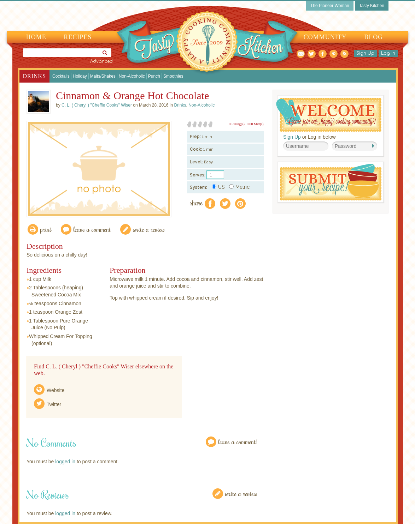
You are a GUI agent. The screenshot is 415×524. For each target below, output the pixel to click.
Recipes (78, 37)
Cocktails (61, 76)
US (218, 187)
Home (36, 37)
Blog (373, 37)
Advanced (101, 61)
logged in (65, 461)
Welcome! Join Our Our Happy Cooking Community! (328, 115)
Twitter (54, 404)
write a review (149, 229)
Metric (239, 187)
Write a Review (241, 493)
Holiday (80, 76)
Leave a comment (92, 229)
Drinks (34, 76)
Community (325, 37)
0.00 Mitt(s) (255, 124)
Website (55, 390)
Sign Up (365, 53)
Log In (388, 53)
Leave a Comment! (237, 441)
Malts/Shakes (103, 76)
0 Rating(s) (237, 124)
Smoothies (173, 76)
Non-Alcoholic (132, 76)
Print (46, 229)
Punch (154, 76)
